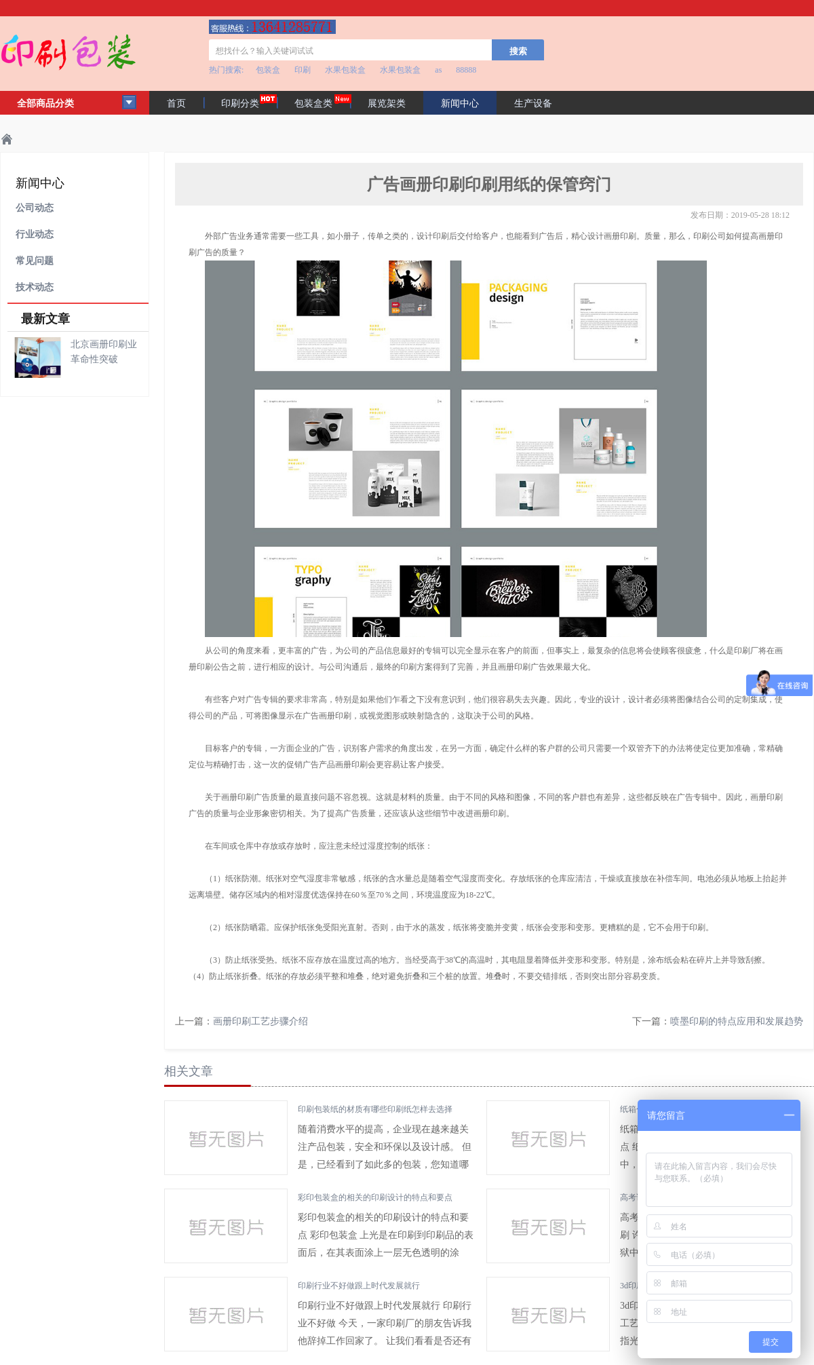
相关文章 (188, 1071)
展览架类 (387, 103)
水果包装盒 (345, 70)
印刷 (302, 70)
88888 (466, 70)
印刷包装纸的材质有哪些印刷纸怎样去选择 (375, 1109)
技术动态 (35, 287)
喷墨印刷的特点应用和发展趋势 (736, 1021)
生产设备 (533, 103)
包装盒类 (313, 103)
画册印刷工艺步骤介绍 (260, 1021)
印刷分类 (240, 103)
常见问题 (35, 261)
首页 (176, 103)
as (438, 70)
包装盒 (268, 70)
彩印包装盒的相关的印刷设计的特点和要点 (375, 1197)
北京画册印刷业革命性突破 (104, 351)
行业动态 (35, 234)
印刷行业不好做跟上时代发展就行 (359, 1285)
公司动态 (35, 208)
